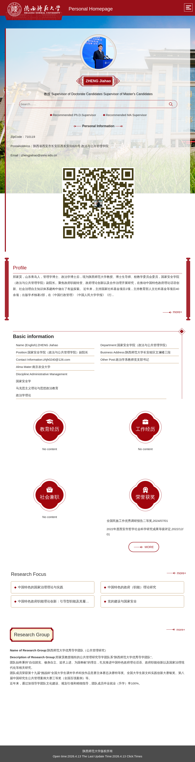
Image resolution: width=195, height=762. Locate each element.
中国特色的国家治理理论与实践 (40, 587)
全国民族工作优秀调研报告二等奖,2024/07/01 (137, 520)
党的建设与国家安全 (122, 601)
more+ (177, 312)
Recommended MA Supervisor (126, 115)
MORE (144, 547)
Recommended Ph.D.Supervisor (74, 115)
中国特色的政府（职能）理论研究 (132, 587)
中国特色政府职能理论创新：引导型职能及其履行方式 (56, 601)
